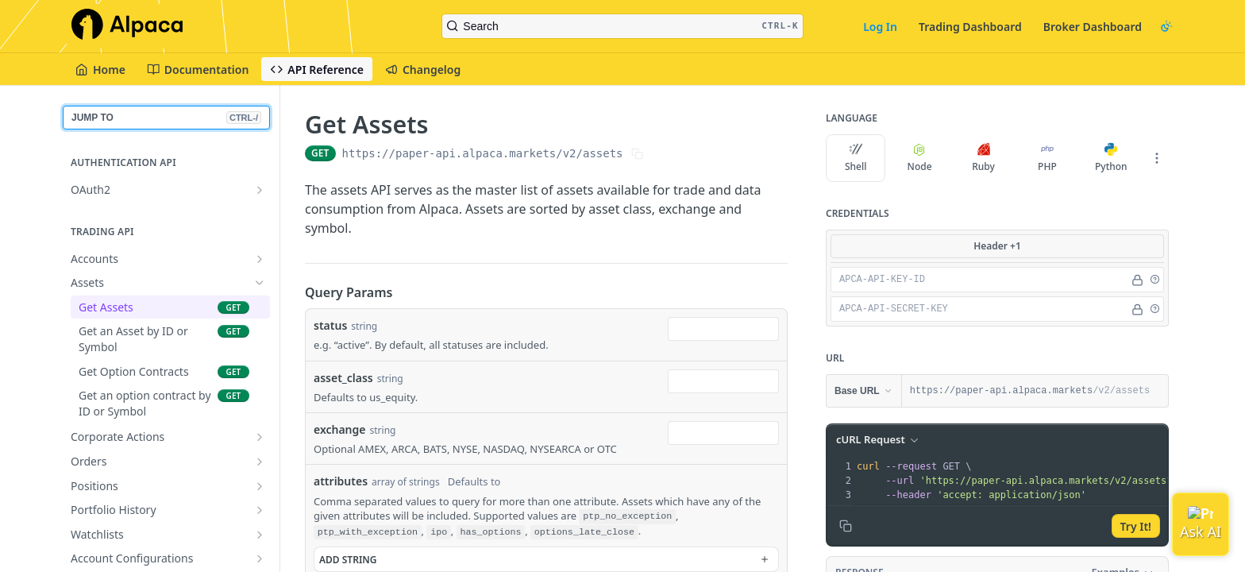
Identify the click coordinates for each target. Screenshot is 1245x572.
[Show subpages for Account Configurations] (259, 558)
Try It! (1135, 526)
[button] (1154, 279)
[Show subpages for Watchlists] (259, 534)
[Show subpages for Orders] (259, 461)
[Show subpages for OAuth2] (259, 190)
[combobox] (723, 329)
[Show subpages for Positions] (259, 486)
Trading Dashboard (970, 26)
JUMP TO (166, 117)
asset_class (343, 377)
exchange (340, 429)
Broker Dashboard (1092, 26)
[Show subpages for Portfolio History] (259, 510)
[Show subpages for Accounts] (259, 259)
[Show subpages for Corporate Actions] (259, 437)
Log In (880, 26)
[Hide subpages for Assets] (259, 282)
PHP (1047, 158)
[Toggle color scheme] (1166, 26)
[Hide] (1137, 280)
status (330, 325)
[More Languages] (1157, 158)
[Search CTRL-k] (622, 26)
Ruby (983, 158)
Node (920, 158)
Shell (856, 158)
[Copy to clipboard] (845, 526)
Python (1111, 158)
